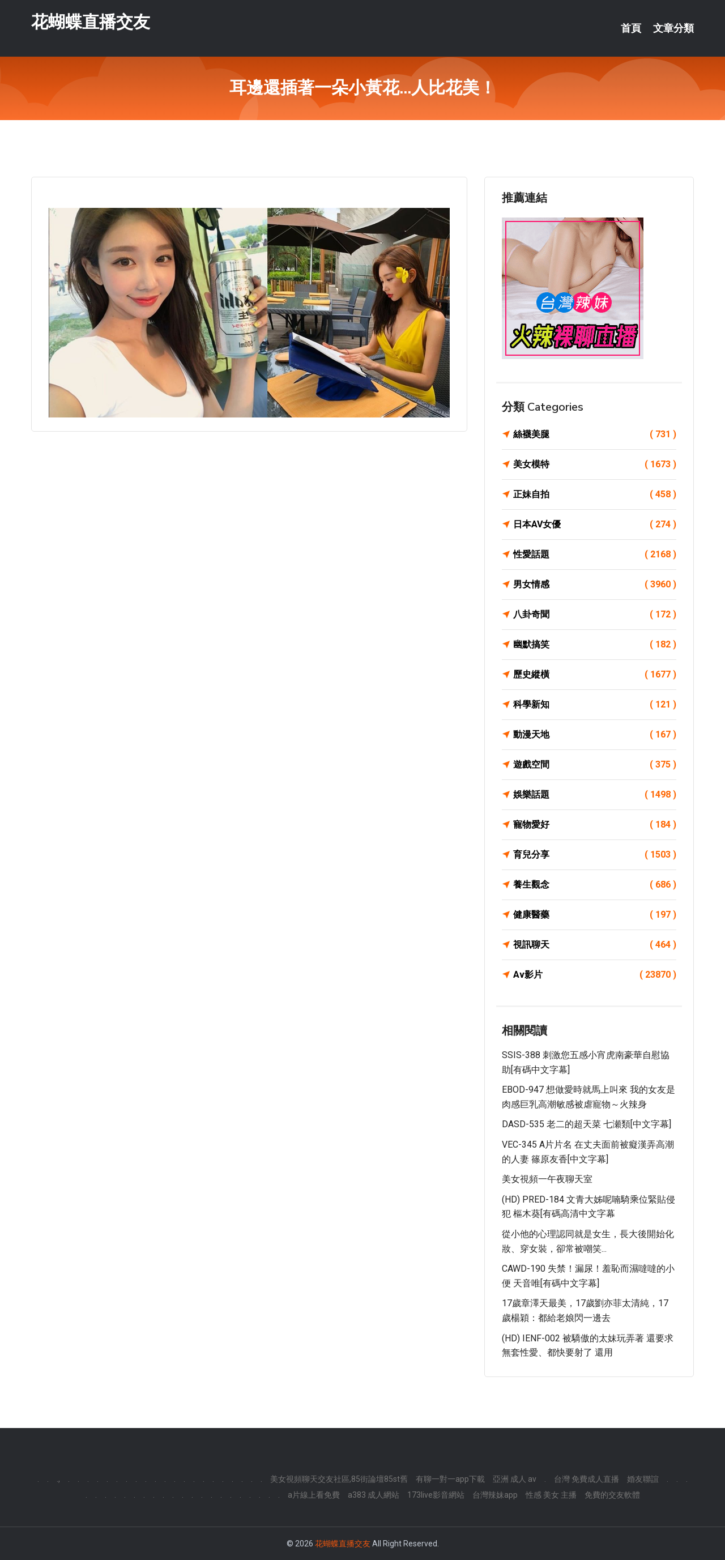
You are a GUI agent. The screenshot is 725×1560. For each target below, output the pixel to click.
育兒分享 (594, 855)
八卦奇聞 (594, 615)
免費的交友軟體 (612, 1494)
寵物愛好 (594, 825)
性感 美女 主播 (551, 1494)
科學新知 (594, 705)
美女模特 (594, 464)
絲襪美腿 (594, 434)
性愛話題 (594, 554)
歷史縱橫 (594, 675)
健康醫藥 (594, 915)
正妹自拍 (594, 494)
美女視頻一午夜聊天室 (547, 1179)
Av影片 (594, 975)
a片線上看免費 (314, 1494)
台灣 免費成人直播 (586, 1479)
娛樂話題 (594, 795)
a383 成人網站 (373, 1494)
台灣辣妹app (495, 1494)
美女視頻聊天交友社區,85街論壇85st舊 (339, 1479)
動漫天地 (594, 735)
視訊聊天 (594, 945)
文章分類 (673, 28)
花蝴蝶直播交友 (90, 22)
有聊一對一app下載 (450, 1479)
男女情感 (594, 585)
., (58, 1479)
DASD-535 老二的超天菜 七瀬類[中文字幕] (586, 1124)
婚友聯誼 (643, 1479)
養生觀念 (594, 885)
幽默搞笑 (594, 645)
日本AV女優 (594, 524)
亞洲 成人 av (514, 1479)
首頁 (631, 28)
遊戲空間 (594, 765)
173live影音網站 (435, 1494)
